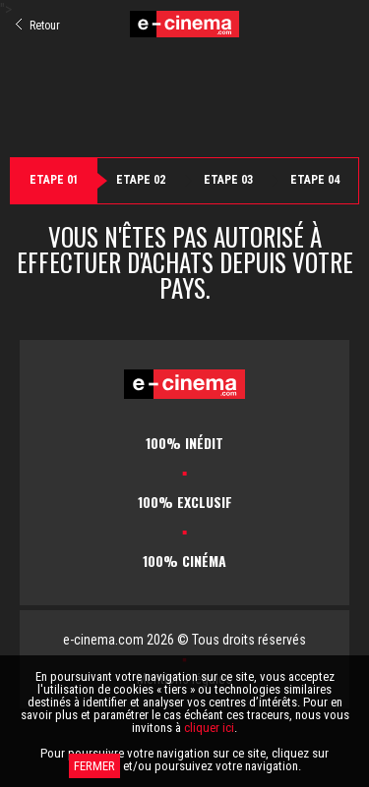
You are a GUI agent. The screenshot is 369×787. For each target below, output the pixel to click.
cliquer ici (209, 727)
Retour (38, 25)
